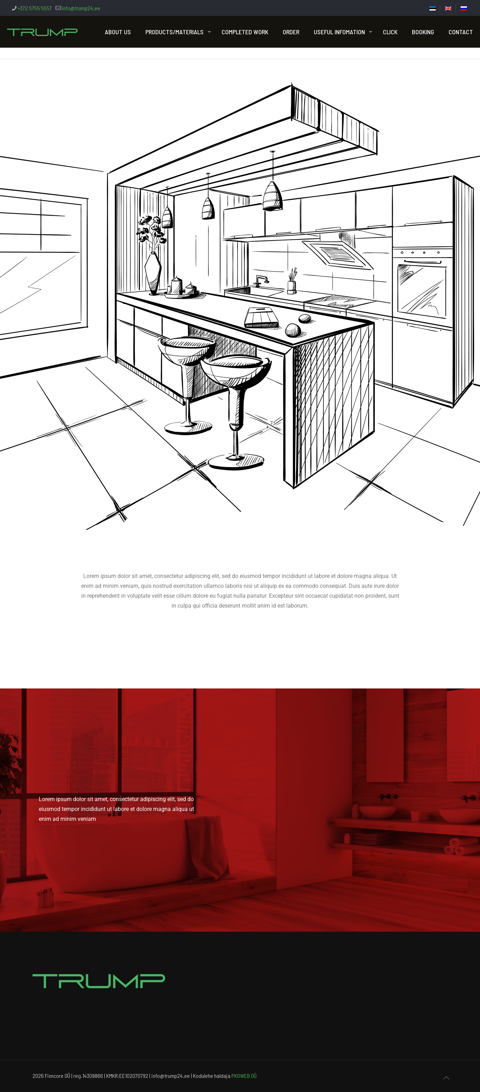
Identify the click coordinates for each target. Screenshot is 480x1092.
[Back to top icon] (446, 1077)
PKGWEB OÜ (244, 1075)
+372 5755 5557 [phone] (35, 8)
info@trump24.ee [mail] (81, 8)
